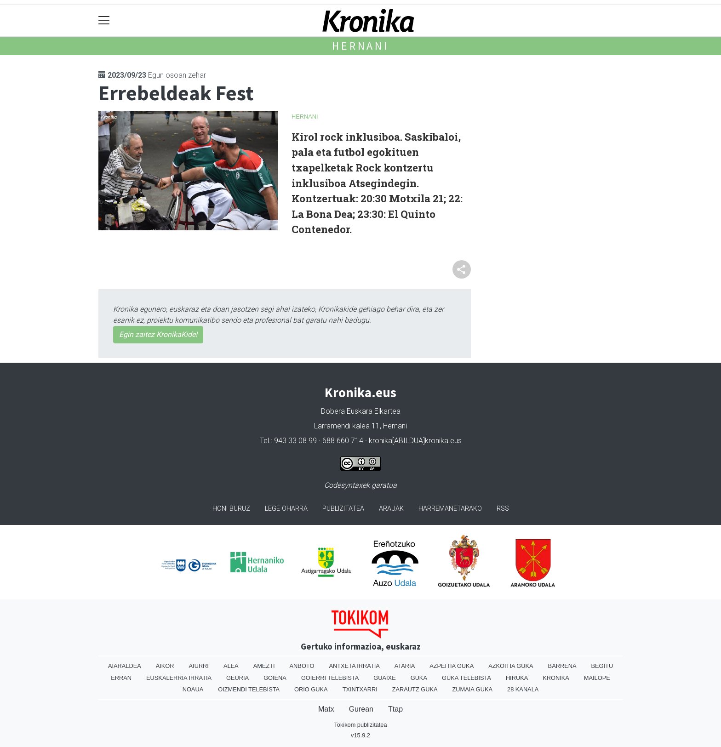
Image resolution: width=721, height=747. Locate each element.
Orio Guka (311, 689)
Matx (326, 709)
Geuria (237, 677)
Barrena (562, 665)
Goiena (274, 677)
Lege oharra (286, 509)
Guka (419, 677)
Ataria (405, 665)
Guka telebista (466, 677)
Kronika (556, 677)
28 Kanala (522, 689)
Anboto (302, 665)
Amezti (264, 665)
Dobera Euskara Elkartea (361, 411)
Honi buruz (231, 509)
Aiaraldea (124, 665)
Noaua (193, 689)
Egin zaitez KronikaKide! (158, 334)
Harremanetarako (450, 509)
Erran (121, 677)
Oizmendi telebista (249, 689)
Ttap (395, 709)
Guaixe (384, 677)
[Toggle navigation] (104, 20)
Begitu (602, 665)
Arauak (391, 509)
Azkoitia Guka (510, 665)
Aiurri (199, 665)
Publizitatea (343, 509)
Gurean (361, 709)
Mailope (597, 677)
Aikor (165, 665)
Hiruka (517, 677)
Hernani (360, 46)
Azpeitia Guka (451, 665)
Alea (231, 665)
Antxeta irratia (354, 665)
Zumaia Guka (472, 689)
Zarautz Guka (415, 689)
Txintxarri (360, 689)
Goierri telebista (330, 677)
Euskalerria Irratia (179, 677)
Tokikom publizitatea (360, 724)
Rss (503, 509)
